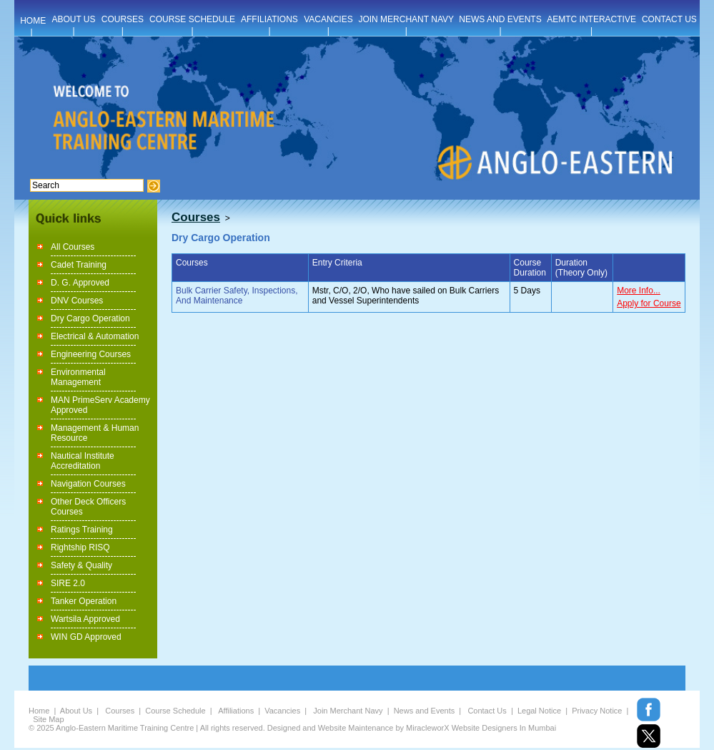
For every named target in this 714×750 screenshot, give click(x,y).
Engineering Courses (91, 354)
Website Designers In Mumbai (504, 728)
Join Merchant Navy (347, 710)
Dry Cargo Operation (90, 318)
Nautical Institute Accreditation (82, 461)
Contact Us (486, 710)
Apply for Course (648, 303)
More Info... (638, 291)
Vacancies (282, 710)
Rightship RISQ (80, 547)
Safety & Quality (81, 565)
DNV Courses (77, 301)
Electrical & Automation (95, 336)
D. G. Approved (80, 283)
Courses (119, 710)
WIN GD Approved (86, 637)
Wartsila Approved (85, 619)
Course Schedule (175, 710)
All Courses (72, 247)
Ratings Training (82, 530)
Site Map (48, 719)
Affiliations (236, 710)
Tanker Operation (83, 601)
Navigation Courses (88, 484)
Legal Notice (539, 710)
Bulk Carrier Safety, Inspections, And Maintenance (237, 296)
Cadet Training (78, 265)
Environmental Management (78, 377)
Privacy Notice (597, 710)
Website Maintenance (356, 728)
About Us (76, 710)
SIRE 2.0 (68, 583)
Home (39, 710)
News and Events (424, 710)
